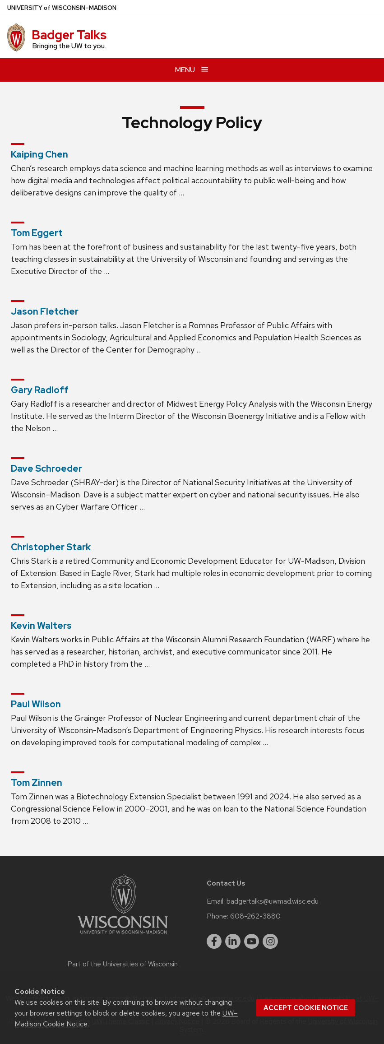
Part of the (123, 964)
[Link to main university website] (123, 935)
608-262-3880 (255, 916)
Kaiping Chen (39, 154)
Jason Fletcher (45, 311)
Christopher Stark (51, 547)
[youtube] (251, 941)
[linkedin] (233, 941)
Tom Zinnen (36, 783)
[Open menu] (192, 69)
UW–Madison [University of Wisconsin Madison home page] (61, 8)
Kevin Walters (41, 625)
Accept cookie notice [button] (306, 1007)
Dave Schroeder (46, 468)
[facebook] (214, 941)
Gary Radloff (40, 390)
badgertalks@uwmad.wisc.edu (273, 901)
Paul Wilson (36, 704)
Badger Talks (69, 35)
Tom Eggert (37, 233)
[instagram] (270, 941)
